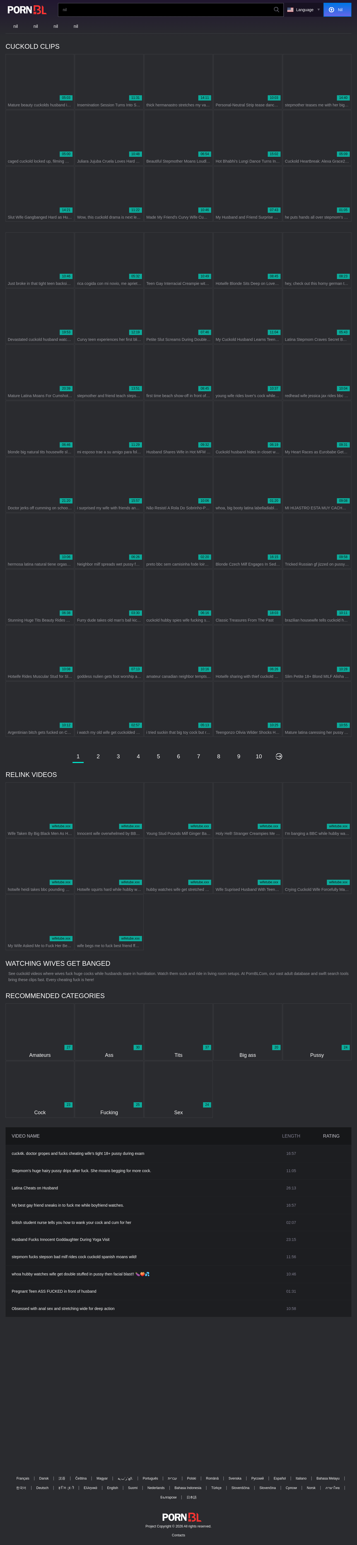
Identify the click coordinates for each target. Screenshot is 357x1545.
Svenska (235, 1478)
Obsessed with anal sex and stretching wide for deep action (63, 1308)
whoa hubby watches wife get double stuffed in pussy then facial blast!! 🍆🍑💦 (80, 1274)
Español (280, 1478)
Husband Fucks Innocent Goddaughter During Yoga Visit (61, 1239)
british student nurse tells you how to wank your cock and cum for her (71, 1222)
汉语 (62, 1478)
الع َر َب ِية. (125, 1478)
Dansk (44, 1478)
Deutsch (42, 1488)
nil (15, 26)
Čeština (81, 1478)
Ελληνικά (90, 1488)
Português (150, 1478)
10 (259, 756)
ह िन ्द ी (66, 1488)
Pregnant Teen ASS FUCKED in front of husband (54, 1291)
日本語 (192, 1497)
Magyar (102, 1478)
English (112, 1488)
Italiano (301, 1478)
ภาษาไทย (332, 1488)
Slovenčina (267, 1488)
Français (22, 1478)
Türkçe (216, 1488)
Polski (191, 1478)
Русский (257, 1478)
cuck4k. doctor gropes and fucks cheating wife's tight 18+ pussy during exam (78, 1153)
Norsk (311, 1488)
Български (168, 1497)
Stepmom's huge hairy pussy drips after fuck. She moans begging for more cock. (81, 1170)
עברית (172, 1478)
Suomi (133, 1488)
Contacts (178, 1535)
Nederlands (156, 1488)
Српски (291, 1488)
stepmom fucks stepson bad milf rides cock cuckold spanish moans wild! (74, 1257)
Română (212, 1478)
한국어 (21, 1488)
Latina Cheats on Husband (35, 1188)
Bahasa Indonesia (188, 1488)
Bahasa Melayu (328, 1478)
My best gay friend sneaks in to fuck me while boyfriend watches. (68, 1205)
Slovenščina (240, 1488)
